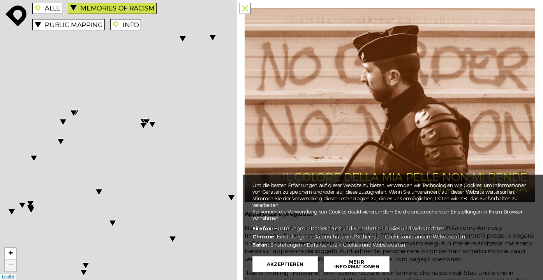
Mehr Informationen (356, 264)
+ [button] (10, 254)
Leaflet (8, 277)
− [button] (10, 265)
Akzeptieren (285, 264)
